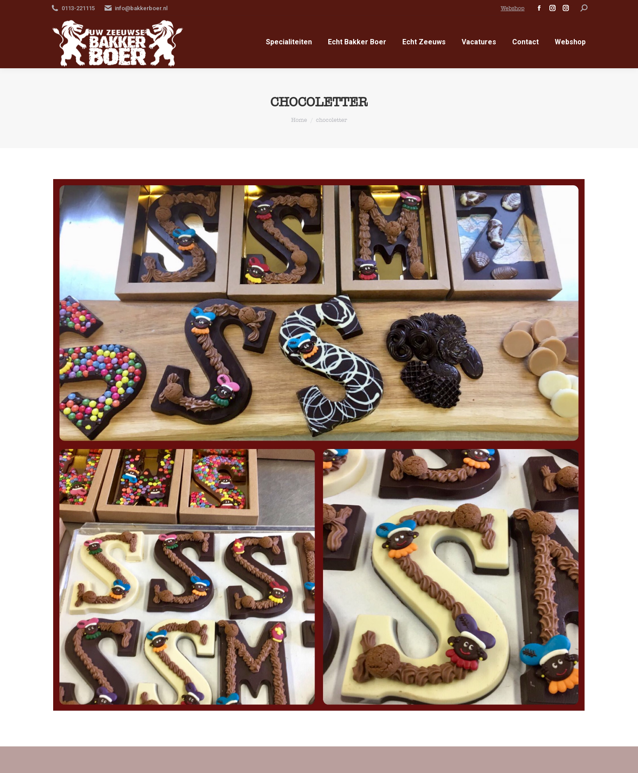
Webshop (513, 8)
